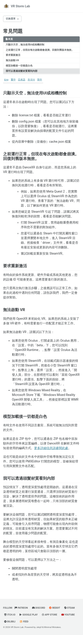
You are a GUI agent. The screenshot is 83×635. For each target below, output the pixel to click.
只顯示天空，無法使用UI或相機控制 (25, 44)
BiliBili (9, 621)
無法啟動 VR (12, 60)
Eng (6, 79)
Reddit (54, 607)
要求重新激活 (13, 55)
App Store (49, 614)
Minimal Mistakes (52, 627)
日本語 (21, 79)
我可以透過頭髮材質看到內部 (21, 71)
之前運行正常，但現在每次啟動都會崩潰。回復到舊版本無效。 (40, 50)
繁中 (13, 79)
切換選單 (10, 18)
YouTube (68, 614)
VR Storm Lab (20, 6)
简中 (39, 79)
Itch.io (9, 614)
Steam (69, 607)
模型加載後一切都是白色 (19, 65)
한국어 (31, 79)
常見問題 (13, 31)
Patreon (21, 607)
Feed (23, 621)
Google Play (28, 614)
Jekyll (39, 627)
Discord (38, 607)
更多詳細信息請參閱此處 (51, 448)
